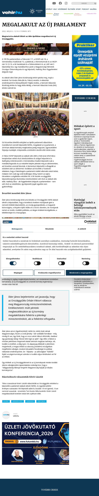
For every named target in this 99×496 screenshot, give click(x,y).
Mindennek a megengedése (81, 273)
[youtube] (54, 3)
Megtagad (18, 273)
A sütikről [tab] (82, 229)
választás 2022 (17, 401)
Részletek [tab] (49, 229)
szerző (15, 413)
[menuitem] (49, 9)
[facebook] (60, 3)
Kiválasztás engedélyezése (49, 273)
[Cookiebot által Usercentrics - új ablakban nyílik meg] (86, 222)
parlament (30, 401)
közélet (6, 401)
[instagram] (66, 3)
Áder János (41, 401)
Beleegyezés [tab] (17, 229)
